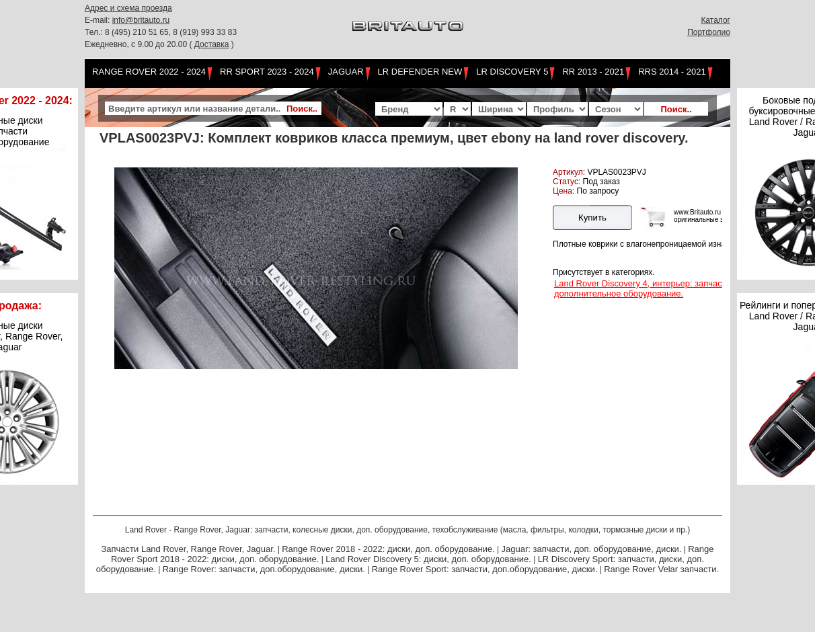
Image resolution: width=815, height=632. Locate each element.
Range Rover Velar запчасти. (661, 569)
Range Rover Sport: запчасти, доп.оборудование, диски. (485, 569)
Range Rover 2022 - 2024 (149, 72)
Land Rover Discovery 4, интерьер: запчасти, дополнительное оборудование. (644, 288)
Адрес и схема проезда (128, 8)
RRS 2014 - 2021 (671, 72)
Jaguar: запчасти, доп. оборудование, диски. (592, 549)
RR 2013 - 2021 (593, 72)
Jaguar (346, 72)
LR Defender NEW (420, 72)
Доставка (211, 44)
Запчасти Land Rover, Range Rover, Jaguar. (188, 549)
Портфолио (708, 32)
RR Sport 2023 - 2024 (267, 72)
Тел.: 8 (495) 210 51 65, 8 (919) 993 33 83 (161, 32)
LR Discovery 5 (512, 72)
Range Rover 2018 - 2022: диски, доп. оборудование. (388, 549)
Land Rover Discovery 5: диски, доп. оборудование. (428, 559)
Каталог (715, 20)
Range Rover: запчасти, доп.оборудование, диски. (264, 569)
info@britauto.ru (141, 20)
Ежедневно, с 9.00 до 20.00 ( (139, 44)
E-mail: (98, 20)
